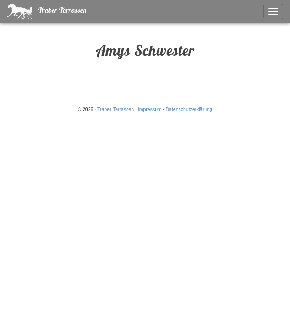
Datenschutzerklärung (189, 109)
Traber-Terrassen (46, 11)
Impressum (150, 109)
